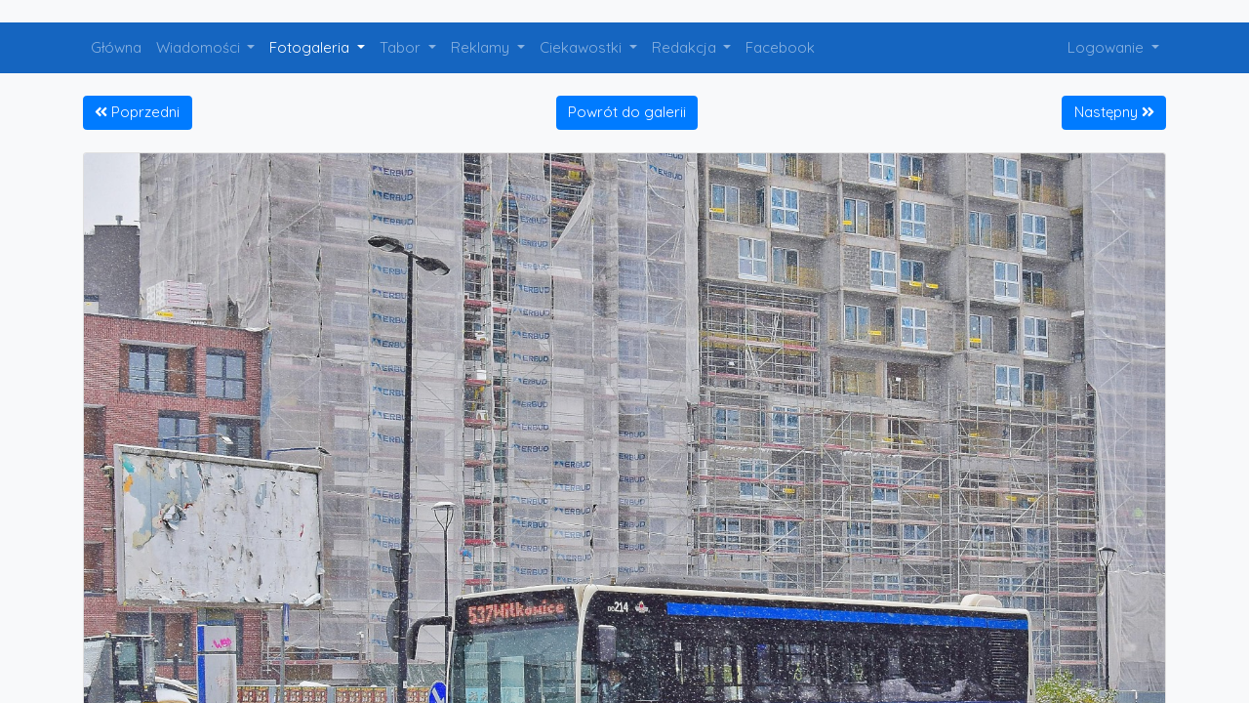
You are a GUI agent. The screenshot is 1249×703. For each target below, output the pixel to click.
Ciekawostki (582, 47)
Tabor (402, 47)
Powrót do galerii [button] (627, 112)
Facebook (780, 47)
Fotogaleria (311, 47)
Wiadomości (200, 47)
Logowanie (1108, 47)
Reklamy (482, 47)
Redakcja (686, 47)
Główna (116, 47)
